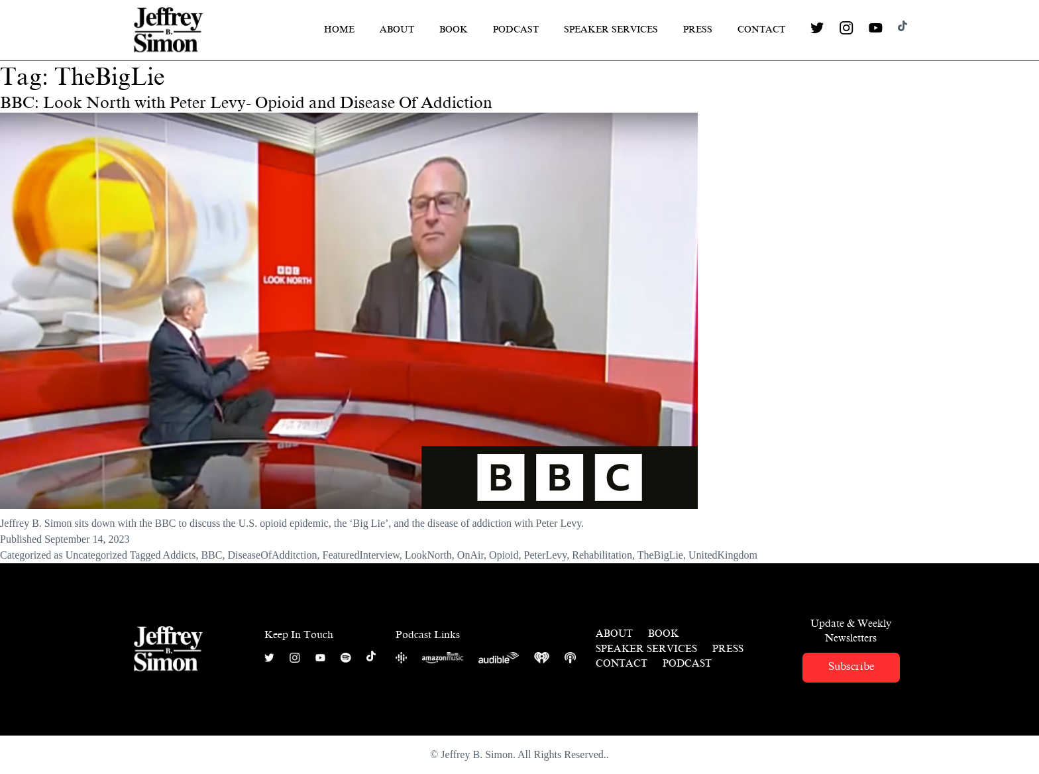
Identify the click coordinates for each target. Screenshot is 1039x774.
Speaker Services (611, 29)
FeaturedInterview (360, 555)
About (397, 29)
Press (697, 29)
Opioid (503, 555)
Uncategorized (96, 555)
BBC (211, 555)
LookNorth (428, 555)
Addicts (179, 555)
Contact (761, 29)
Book (453, 29)
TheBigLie (660, 555)
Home (339, 29)
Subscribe (851, 666)
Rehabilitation (602, 555)
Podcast (516, 29)
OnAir (470, 555)
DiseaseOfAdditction (272, 555)
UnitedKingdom (722, 555)
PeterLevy (545, 555)
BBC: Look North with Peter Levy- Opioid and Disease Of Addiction (246, 102)
